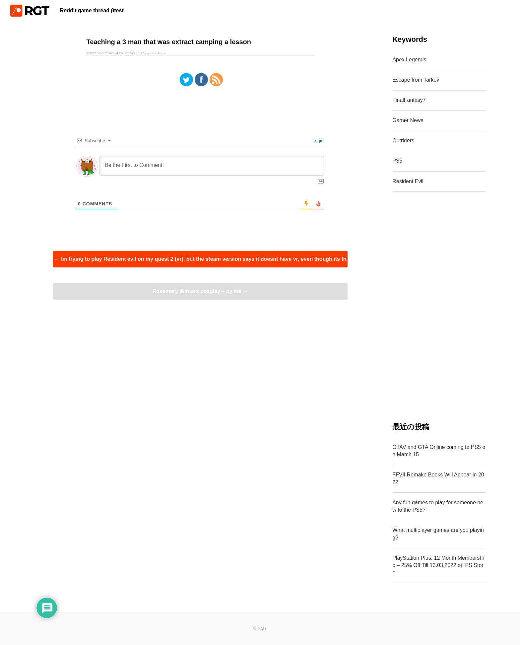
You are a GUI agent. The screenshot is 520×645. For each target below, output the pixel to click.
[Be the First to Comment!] (211, 166)
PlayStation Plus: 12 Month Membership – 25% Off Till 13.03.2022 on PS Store (438, 565)
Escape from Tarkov (415, 80)
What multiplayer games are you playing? (438, 533)
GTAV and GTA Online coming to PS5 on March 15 (438, 450)
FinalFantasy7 (409, 100)
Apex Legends (409, 59)
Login (317, 140)
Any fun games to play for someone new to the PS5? (437, 506)
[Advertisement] (439, 306)
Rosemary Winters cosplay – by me (200, 291)
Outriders (403, 140)
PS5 (397, 161)
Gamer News (407, 120)
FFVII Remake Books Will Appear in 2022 (438, 478)
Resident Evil (407, 181)
